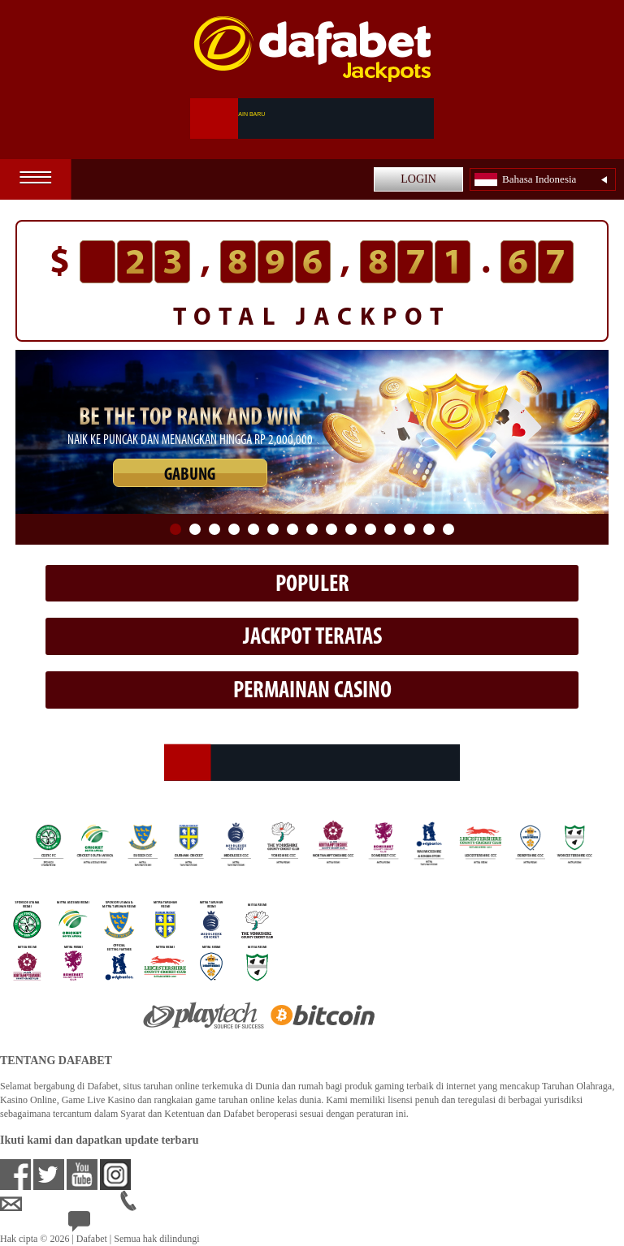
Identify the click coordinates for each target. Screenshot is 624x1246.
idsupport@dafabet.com (60, 1204)
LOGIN (418, 179)
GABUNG (189, 475)
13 (409, 529)
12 (390, 529)
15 (448, 529)
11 (370, 529)
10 (351, 529)
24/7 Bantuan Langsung (127, 1225)
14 (429, 529)
